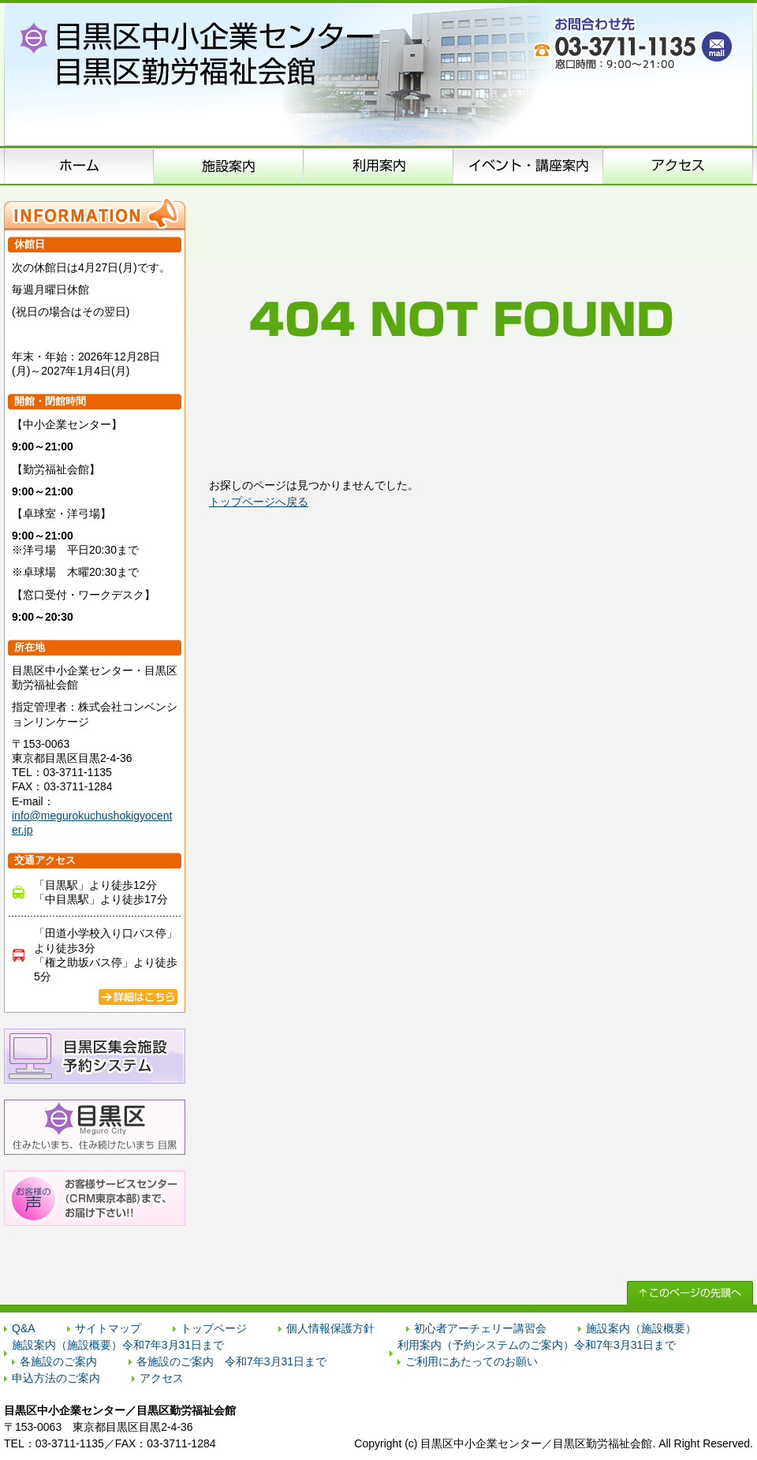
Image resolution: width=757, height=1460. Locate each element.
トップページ (214, 1328)
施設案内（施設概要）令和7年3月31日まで (118, 1345)
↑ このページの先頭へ (690, 1293)
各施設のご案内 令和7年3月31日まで (231, 1361)
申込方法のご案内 (378, 165)
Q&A (23, 1328)
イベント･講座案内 (528, 165)
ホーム (79, 165)
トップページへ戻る (258, 501)
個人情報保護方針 (330, 1328)
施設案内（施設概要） (229, 165)
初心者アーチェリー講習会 (480, 1328)
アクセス (678, 165)
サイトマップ (108, 1328)
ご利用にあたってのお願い (471, 1361)
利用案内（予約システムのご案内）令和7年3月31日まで (536, 1345)
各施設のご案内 (58, 1361)
